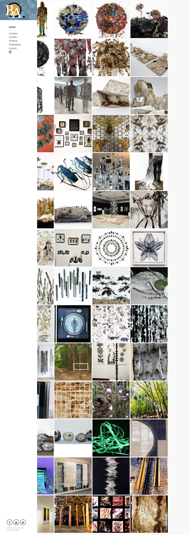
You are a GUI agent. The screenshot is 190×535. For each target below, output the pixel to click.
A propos (13, 33)
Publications (15, 44)
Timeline (13, 41)
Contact (13, 48)
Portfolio (13, 37)
